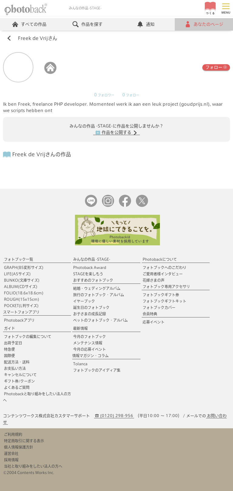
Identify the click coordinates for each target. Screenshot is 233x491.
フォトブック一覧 (18, 259)
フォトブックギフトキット (164, 301)
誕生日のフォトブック (91, 307)
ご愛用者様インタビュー (163, 274)
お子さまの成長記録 (89, 314)
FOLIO (23, 293)
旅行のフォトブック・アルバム (98, 295)
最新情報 (80, 328)
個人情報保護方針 (18, 447)
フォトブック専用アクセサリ (166, 286)
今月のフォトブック (89, 336)
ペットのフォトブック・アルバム (100, 320)
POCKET (21, 305)
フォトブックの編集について (27, 336)
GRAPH (23, 267)
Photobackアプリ (19, 320)
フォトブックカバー (159, 307)
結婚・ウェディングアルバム (96, 288)
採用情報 (11, 460)
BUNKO (21, 280)
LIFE (17, 274)
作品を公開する (116, 132)
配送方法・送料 (16, 362)
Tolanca (80, 364)
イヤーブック (84, 301)
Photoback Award (89, 267)
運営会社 (11, 453)
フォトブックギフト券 (161, 295)
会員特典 (150, 314)
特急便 (9, 349)
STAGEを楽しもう (88, 274)
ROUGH (21, 299)
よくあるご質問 (16, 387)
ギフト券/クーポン (19, 381)
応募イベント (153, 322)
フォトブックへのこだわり (164, 267)
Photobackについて (160, 259)
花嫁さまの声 (153, 280)
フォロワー (104, 95)
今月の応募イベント (89, 349)
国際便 (9, 355)
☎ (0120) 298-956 (114, 416)
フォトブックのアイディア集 (96, 370)
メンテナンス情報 (87, 343)
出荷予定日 (13, 343)
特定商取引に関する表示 (24, 441)
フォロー (216, 66)
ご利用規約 (13, 434)
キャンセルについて (20, 375)
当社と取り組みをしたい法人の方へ (33, 466)
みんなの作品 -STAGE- (91, 259)
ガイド (9, 328)
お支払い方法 (15, 368)
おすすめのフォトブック (93, 280)
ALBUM (20, 286)
